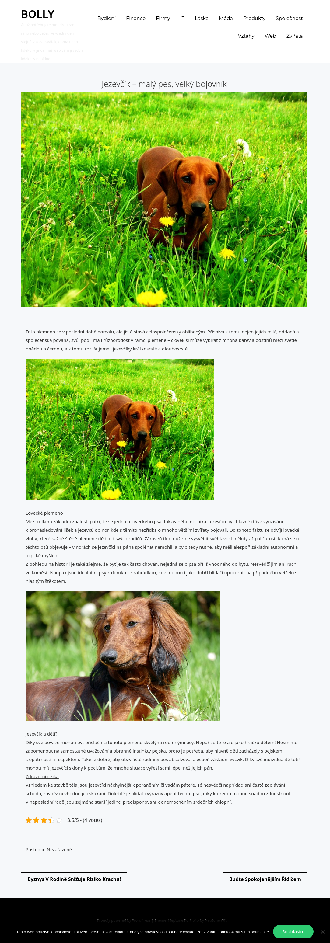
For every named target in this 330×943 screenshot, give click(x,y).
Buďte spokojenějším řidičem (265, 879)
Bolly (37, 14)
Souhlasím (293, 931)
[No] (322, 932)
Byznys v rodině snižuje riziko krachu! (74, 879)
